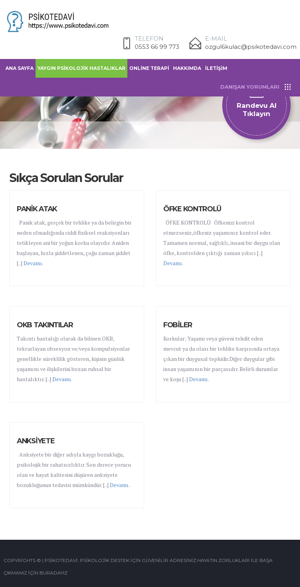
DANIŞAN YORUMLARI (249, 87)
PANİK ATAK (37, 209)
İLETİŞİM (216, 68)
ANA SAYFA (19, 68)
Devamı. (33, 263)
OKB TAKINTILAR (45, 325)
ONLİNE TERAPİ (149, 68)
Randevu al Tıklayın (257, 110)
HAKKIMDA (187, 68)
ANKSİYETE (35, 441)
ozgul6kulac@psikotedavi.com (250, 46)
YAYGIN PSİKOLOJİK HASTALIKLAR (81, 68)
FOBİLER (177, 325)
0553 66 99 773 (157, 46)
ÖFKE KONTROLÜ (192, 209)
